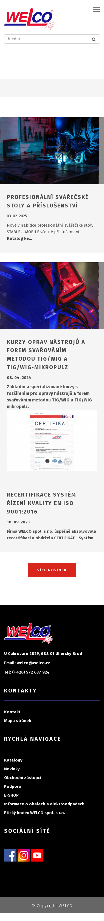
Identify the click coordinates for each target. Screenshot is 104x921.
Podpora (12, 786)
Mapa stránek (17, 720)
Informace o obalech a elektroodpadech (44, 804)
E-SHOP (11, 795)
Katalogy (13, 760)
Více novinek (52, 570)
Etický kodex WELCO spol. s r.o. (34, 812)
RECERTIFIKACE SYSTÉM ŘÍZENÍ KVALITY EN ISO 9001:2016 (41, 503)
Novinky (12, 768)
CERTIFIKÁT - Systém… (75, 537)
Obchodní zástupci (22, 777)
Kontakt (12, 711)
